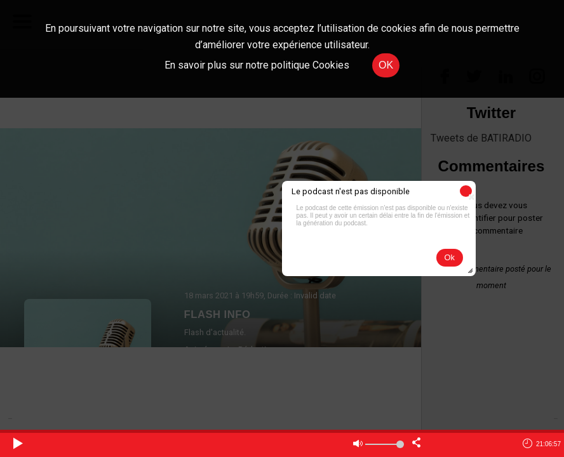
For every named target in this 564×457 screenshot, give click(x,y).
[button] (466, 191)
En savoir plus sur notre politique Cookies (256, 65)
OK (386, 65)
